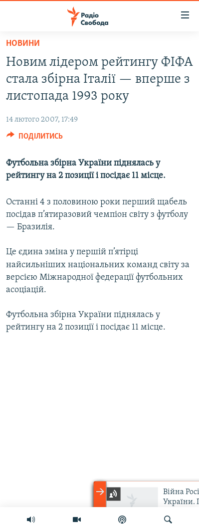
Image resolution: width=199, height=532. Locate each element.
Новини (23, 43)
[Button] (34, 138)
